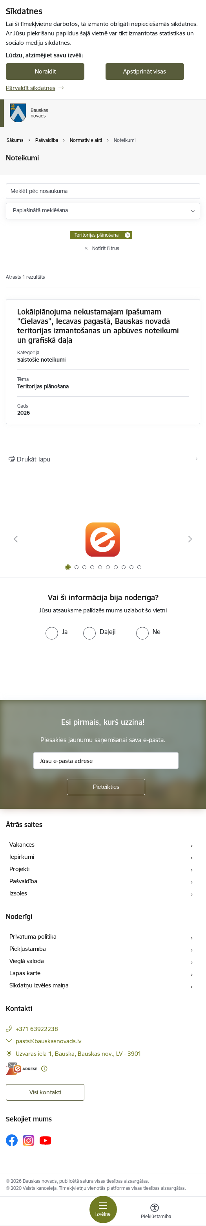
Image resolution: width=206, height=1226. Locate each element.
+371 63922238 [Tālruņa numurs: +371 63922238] (37, 1029)
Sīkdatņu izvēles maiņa (39, 985)
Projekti (19, 869)
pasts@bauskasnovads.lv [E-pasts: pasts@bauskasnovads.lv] (48, 1041)
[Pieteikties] (106, 787)
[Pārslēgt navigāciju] (103, 1209)
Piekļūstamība (27, 948)
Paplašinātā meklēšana (40, 210)
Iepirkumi (21, 856)
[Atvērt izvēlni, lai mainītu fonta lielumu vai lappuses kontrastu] (154, 1212)
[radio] (56, 631)
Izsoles (18, 893)
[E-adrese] (21, 1068)
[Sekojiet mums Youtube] (45, 1140)
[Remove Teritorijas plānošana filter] (127, 235)
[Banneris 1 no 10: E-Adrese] (103, 539)
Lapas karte (24, 973)
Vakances (22, 844)
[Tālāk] (190, 539)
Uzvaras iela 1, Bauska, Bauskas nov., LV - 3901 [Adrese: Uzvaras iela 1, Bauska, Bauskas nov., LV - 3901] (78, 1053)
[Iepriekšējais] (16, 539)
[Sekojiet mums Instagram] (29, 1140)
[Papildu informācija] (44, 1069)
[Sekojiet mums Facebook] (12, 1140)
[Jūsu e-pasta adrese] (106, 760)
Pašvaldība (23, 881)
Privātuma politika (33, 936)
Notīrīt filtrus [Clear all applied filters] (105, 248)
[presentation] (65, 669)
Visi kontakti (45, 1092)
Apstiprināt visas (144, 71)
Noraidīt (45, 71)
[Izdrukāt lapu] (103, 459)
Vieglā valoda (26, 961)
